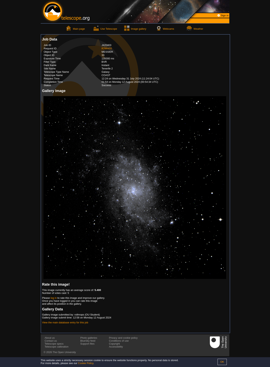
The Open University (64, 352)
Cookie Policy (85, 363)
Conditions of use (119, 340)
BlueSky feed (87, 340)
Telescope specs (54, 343)
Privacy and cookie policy (123, 337)
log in (54, 297)
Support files (87, 343)
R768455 (107, 48)
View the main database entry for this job (65, 322)
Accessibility (116, 346)
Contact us (51, 340)
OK (222, 361)
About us (50, 337)
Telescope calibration (56, 346)
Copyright (114, 343)
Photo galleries (88, 337)
